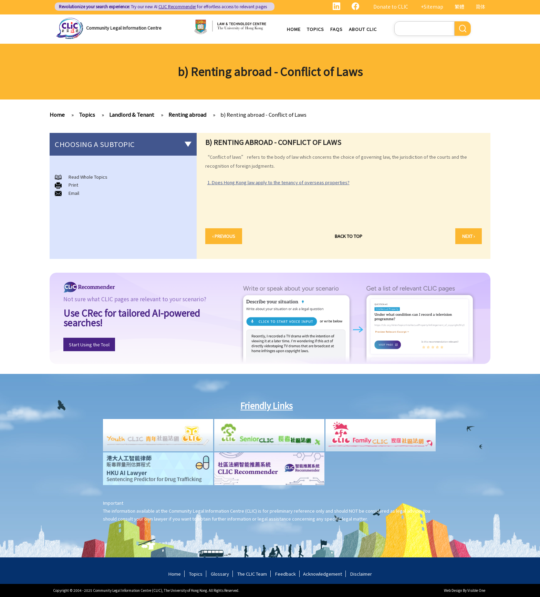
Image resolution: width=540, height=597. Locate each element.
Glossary (220, 573)
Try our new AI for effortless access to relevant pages (163, 6)
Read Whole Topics (88, 177)
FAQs (336, 29)
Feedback (285, 573)
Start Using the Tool (89, 344)
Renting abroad (187, 114)
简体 (480, 6)
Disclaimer (361, 573)
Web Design (453, 590)
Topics (315, 29)
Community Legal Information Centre (124, 27)
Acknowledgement (322, 573)
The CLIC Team (252, 573)
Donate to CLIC (390, 6)
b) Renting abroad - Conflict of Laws (263, 114)
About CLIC (363, 29)
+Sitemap (432, 6)
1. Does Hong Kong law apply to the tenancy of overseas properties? (278, 182)
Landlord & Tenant (131, 114)
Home (294, 29)
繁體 (459, 6)
